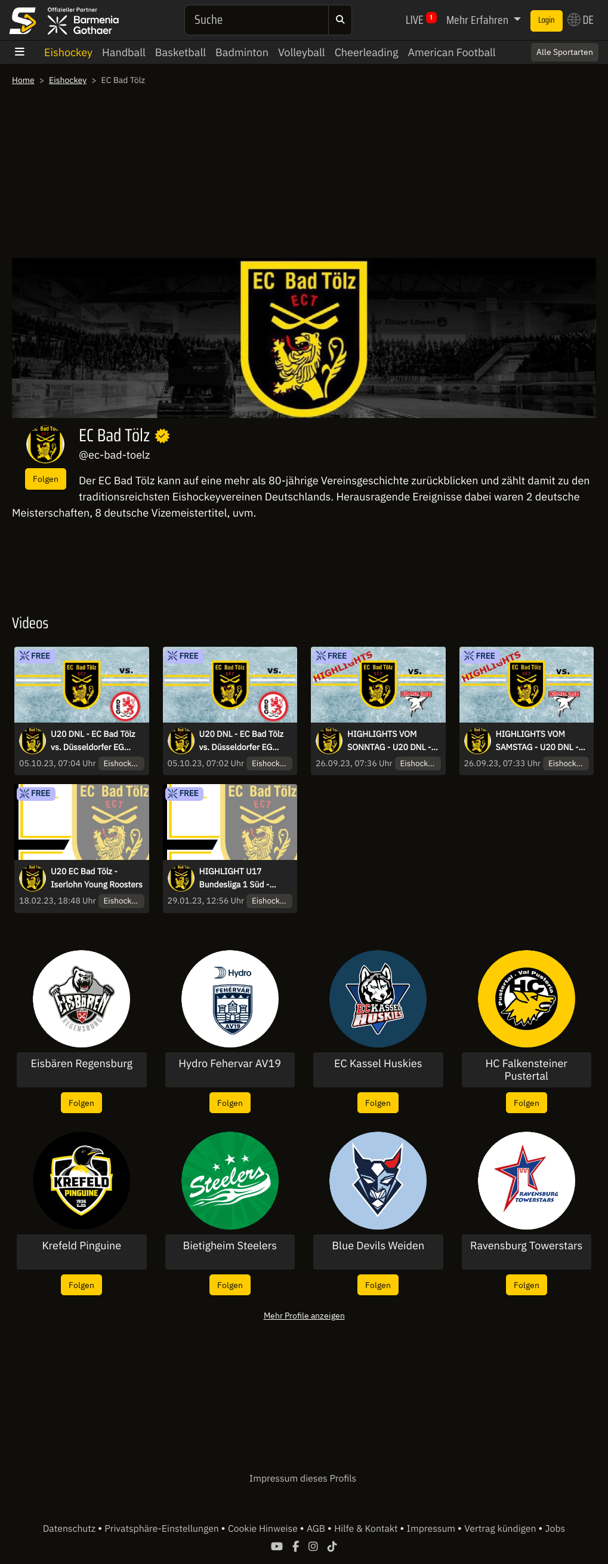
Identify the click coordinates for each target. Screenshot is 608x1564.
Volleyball (301, 52)
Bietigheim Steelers (230, 1245)
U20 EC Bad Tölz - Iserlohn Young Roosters (97, 878)
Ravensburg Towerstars (526, 1245)
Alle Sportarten (564, 52)
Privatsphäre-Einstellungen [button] (162, 1529)
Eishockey (68, 52)
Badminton (241, 52)
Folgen (45, 478)
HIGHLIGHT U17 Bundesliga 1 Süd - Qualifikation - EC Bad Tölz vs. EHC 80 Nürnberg (240, 878)
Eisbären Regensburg (81, 1063)
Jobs (555, 1529)
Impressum (432, 1529)
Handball (124, 52)
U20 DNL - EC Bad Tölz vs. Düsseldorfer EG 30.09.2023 (241, 741)
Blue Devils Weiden (378, 1245)
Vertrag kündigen (501, 1529)
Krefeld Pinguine (81, 1245)
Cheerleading (367, 52)
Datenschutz (70, 1529)
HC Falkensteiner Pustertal (526, 1070)
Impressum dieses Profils (302, 1479)
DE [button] (580, 19)
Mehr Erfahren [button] (478, 19)
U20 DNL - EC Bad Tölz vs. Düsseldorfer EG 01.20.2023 (93, 741)
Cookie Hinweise (264, 1529)
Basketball (180, 52)
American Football (451, 52)
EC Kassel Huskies (378, 1063)
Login (546, 20)
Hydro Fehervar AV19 (229, 1063)
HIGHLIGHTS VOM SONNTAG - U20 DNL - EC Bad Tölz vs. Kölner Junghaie (389, 741)
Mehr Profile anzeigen (304, 1315)
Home (23, 80)
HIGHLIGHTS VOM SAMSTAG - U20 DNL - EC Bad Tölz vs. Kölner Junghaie (537, 741)
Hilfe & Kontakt (367, 1529)
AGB (317, 1529)
